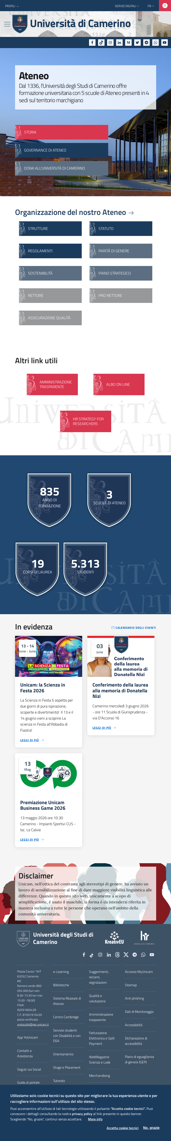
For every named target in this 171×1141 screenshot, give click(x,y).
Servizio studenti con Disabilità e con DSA (67, 1036)
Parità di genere (114, 251)
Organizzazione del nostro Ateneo (75, 212)
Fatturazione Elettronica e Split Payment (102, 1038)
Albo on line (118, 384)
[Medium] (128, 42)
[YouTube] (164, 42)
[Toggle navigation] (7, 24)
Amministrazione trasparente (101, 1017)
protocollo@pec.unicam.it (33, 1024)
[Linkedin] (119, 42)
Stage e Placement (66, 1067)
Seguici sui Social (29, 1069)
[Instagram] (110, 42)
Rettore (35, 295)
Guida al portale (28, 1082)
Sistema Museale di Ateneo (67, 1001)
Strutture (38, 228)
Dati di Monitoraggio (139, 1011)
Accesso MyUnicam (139, 971)
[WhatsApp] (155, 42)
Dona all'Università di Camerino (54, 168)
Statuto (106, 228)
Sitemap (131, 985)
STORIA (30, 132)
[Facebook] (92, 42)
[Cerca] (162, 24)
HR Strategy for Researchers (88, 421)
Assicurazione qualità (49, 318)
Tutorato (59, 1080)
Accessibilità (133, 1024)
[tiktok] (101, 42)
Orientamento (63, 1054)
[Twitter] (137, 42)
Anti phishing (134, 998)
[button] (12, 6)
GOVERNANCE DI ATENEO (45, 150)
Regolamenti (40, 251)
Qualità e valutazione (97, 998)
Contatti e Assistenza (25, 1053)
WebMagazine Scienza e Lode (99, 1059)
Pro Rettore (110, 295)
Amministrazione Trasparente (56, 384)
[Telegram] (146, 42)
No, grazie (151, 1128)
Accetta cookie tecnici (123, 1127)
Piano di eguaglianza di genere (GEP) (139, 1059)
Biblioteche (61, 985)
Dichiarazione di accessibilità (136, 1041)
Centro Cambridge (66, 1016)
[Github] (117, 955)
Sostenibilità (40, 273)
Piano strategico (115, 273)
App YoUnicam (27, 1037)
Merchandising (99, 1075)
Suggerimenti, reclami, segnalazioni (99, 977)
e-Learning (61, 971)
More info (95, 1119)
